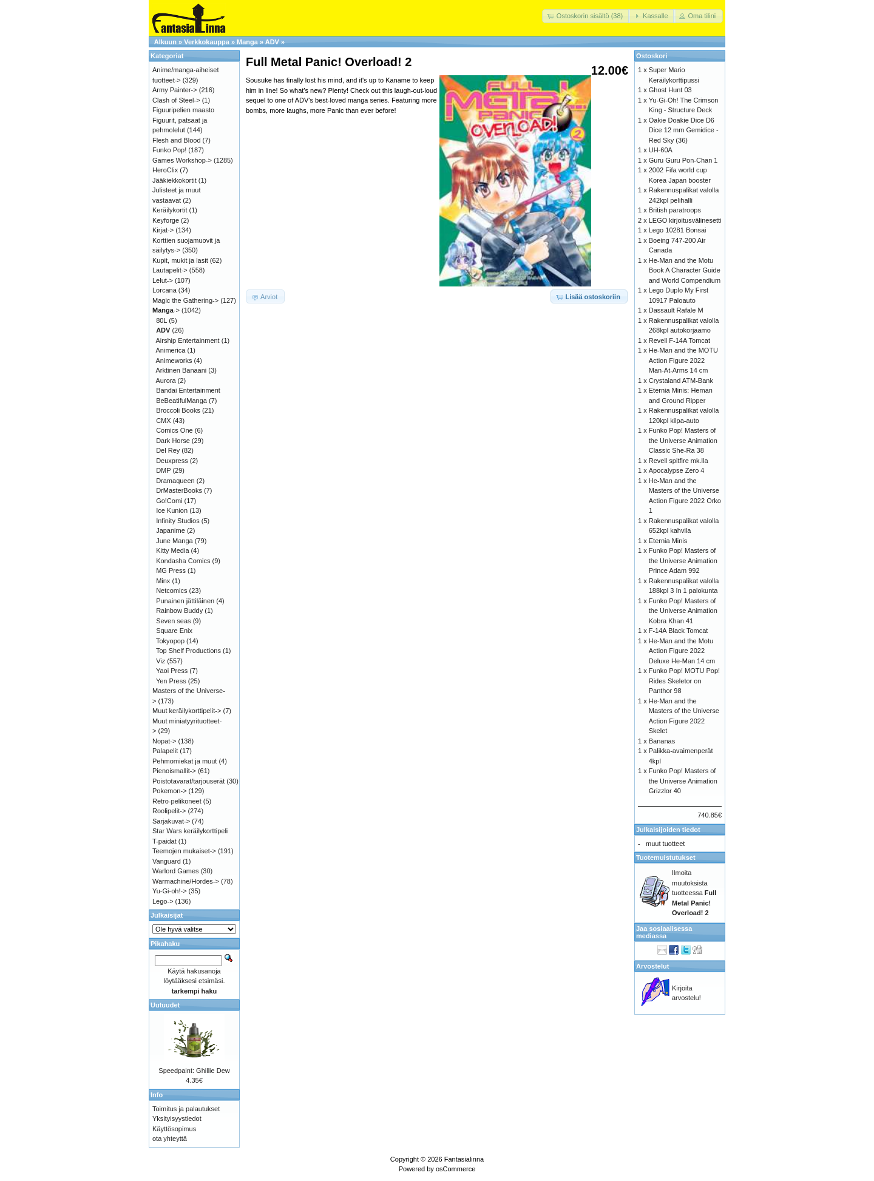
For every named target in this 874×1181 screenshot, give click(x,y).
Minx (163, 580)
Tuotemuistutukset (666, 857)
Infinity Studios (178, 520)
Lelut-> (162, 280)
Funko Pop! (169, 150)
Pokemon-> (169, 790)
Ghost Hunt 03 (670, 89)
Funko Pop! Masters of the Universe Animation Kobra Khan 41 (683, 610)
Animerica (171, 350)
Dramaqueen (175, 480)
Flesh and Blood (176, 140)
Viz (160, 661)
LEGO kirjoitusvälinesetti (685, 220)
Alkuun (165, 42)
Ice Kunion (172, 510)
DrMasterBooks (179, 490)
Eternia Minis (668, 540)
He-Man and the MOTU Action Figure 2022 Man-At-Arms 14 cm (683, 360)
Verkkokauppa (206, 42)
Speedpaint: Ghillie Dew (193, 1070)
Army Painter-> (174, 89)
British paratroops (675, 210)
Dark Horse (173, 440)
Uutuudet (165, 1005)
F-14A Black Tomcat (678, 630)
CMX (163, 420)
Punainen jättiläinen (185, 600)
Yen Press (171, 681)
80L (161, 320)
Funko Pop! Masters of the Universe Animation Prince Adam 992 (683, 560)
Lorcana (164, 290)
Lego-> (163, 901)
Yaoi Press (172, 670)
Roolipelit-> (169, 810)
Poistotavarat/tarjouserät (188, 781)
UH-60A (660, 150)
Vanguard (166, 861)
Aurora (166, 380)
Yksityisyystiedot (177, 1118)
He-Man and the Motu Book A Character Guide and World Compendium (684, 270)
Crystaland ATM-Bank (681, 380)
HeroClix (165, 170)
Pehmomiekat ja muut (184, 761)
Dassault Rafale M (676, 310)
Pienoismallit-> (174, 770)
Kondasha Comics (183, 560)
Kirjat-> (163, 230)
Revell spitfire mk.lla (678, 460)
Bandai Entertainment (188, 390)
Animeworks (174, 360)
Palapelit (165, 750)
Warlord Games (175, 871)
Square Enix (174, 630)
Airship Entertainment (188, 340)
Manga (247, 42)
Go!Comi (169, 500)
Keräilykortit (169, 210)
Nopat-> (164, 741)
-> (166, 310)
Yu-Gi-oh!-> (169, 891)
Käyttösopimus (174, 1128)
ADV (272, 42)
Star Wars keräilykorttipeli (190, 830)
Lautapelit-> (170, 270)
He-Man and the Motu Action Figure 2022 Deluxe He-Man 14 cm (682, 651)
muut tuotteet (665, 843)
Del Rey (168, 450)
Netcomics (171, 590)
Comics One (174, 430)
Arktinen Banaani (181, 370)
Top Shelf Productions (188, 650)
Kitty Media (172, 550)
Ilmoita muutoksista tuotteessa (694, 892)
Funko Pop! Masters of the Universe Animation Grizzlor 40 (683, 780)
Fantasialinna (464, 1159)
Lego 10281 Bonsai (677, 230)
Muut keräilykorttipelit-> (186, 710)
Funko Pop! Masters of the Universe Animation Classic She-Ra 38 (683, 440)
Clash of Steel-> (176, 100)
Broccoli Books (178, 410)
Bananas (662, 741)
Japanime (170, 530)
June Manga (174, 540)
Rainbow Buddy (179, 610)
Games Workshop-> (182, 160)
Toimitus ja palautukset (186, 1108)
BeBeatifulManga (181, 400)
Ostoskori (651, 55)
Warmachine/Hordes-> (185, 881)
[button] (586, 16)
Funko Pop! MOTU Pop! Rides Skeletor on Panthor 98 (684, 680)
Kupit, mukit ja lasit (180, 260)
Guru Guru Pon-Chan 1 (683, 160)
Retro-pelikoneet (177, 801)
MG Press (171, 570)
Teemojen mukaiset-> (184, 850)
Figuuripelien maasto (183, 109)
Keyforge (165, 220)
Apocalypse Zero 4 (677, 470)
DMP (163, 470)
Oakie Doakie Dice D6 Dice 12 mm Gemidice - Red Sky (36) (684, 130)
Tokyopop (170, 641)
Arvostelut (652, 966)
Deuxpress (172, 460)
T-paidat (164, 841)
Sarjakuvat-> (171, 821)
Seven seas (173, 620)
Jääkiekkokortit (174, 180)
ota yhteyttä (169, 1138)
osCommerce (455, 1169)
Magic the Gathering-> (185, 300)
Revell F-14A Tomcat (679, 340)
